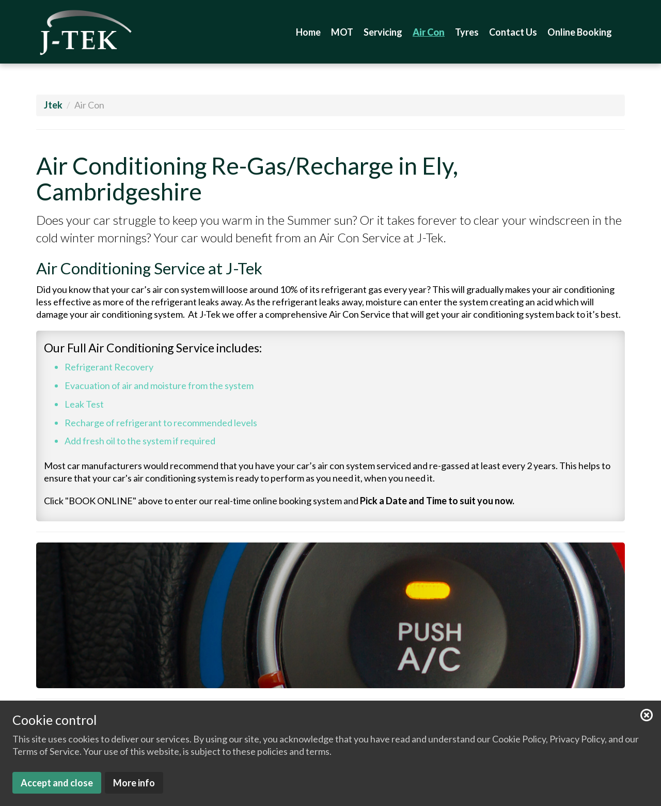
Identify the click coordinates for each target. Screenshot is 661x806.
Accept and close (57, 782)
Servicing (383, 32)
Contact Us (513, 32)
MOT (342, 32)
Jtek (53, 105)
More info (134, 782)
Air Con (429, 32)
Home (308, 32)
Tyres (467, 32)
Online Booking (579, 32)
